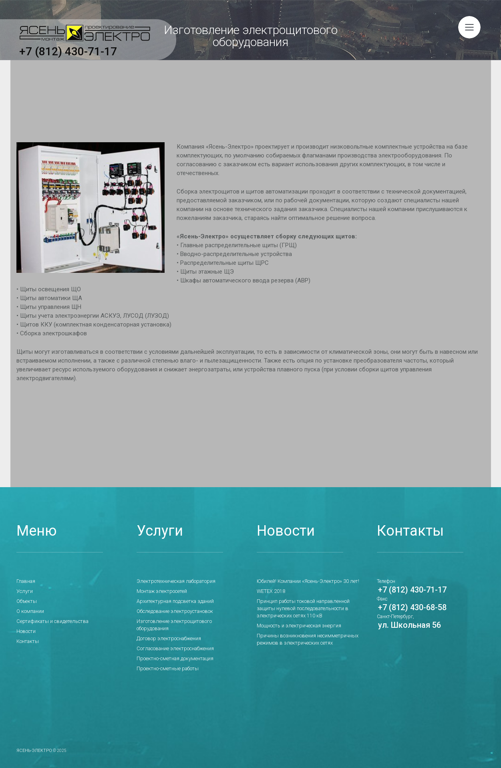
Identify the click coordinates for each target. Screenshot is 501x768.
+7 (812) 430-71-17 (68, 50)
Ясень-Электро (32, 743)
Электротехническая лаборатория (173, 581)
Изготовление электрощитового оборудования (187, 621)
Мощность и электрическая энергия (296, 625)
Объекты (25, 601)
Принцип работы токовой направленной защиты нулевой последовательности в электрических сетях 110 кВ (310, 608)
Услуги (24, 591)
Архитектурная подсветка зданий (173, 601)
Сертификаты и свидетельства (49, 621)
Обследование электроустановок (172, 611)
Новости (25, 631)
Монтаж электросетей (160, 591)
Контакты (26, 641)
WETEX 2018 (271, 591)
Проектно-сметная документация (172, 651)
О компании (29, 611)
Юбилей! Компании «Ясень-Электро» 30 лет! (304, 581)
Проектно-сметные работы (165, 661)
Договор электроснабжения (167, 631)
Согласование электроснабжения (173, 641)
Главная (25, 581)
